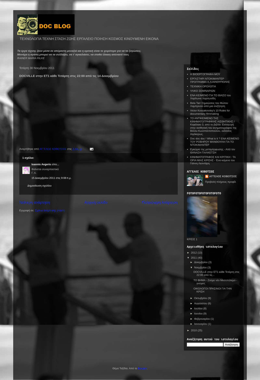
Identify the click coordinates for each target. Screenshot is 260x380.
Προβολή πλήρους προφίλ (220, 181)
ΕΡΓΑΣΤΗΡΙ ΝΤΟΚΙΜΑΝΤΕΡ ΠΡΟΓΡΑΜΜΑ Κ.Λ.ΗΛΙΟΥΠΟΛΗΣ (210, 80)
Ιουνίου (198, 313)
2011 (194, 257)
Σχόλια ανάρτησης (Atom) (50, 210)
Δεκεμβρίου (201, 262)
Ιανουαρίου (201, 323)
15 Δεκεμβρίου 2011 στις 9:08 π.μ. (51, 177)
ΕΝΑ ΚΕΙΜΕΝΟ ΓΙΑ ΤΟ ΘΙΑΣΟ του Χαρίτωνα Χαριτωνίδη (210, 97)
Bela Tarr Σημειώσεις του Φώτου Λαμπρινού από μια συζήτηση (209, 104)
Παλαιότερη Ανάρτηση (160, 202)
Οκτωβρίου (201, 298)
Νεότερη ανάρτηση (34, 202)
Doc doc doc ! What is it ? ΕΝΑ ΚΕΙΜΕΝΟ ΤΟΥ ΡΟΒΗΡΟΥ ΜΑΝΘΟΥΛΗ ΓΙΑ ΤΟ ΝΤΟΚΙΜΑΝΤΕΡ (214, 141)
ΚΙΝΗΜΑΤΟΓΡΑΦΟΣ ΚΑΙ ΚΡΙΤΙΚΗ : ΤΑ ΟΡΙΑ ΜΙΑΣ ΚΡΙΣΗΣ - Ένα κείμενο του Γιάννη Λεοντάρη (212, 160)
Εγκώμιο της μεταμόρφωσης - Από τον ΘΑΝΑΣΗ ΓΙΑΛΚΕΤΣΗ (212, 151)
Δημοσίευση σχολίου (39, 185)
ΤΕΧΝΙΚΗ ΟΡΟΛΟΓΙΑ (203, 86)
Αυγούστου (201, 303)
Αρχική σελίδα (95, 202)
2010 (194, 330)
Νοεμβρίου (201, 267)
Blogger (142, 368)
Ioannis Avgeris (41, 164)
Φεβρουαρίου (202, 318)
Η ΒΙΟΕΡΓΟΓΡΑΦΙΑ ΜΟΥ (205, 74)
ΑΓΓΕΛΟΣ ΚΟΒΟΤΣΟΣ (223, 176)
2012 (194, 252)
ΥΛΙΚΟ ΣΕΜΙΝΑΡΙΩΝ (202, 90)
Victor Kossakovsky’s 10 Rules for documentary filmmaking (210, 112)
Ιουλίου (198, 308)
